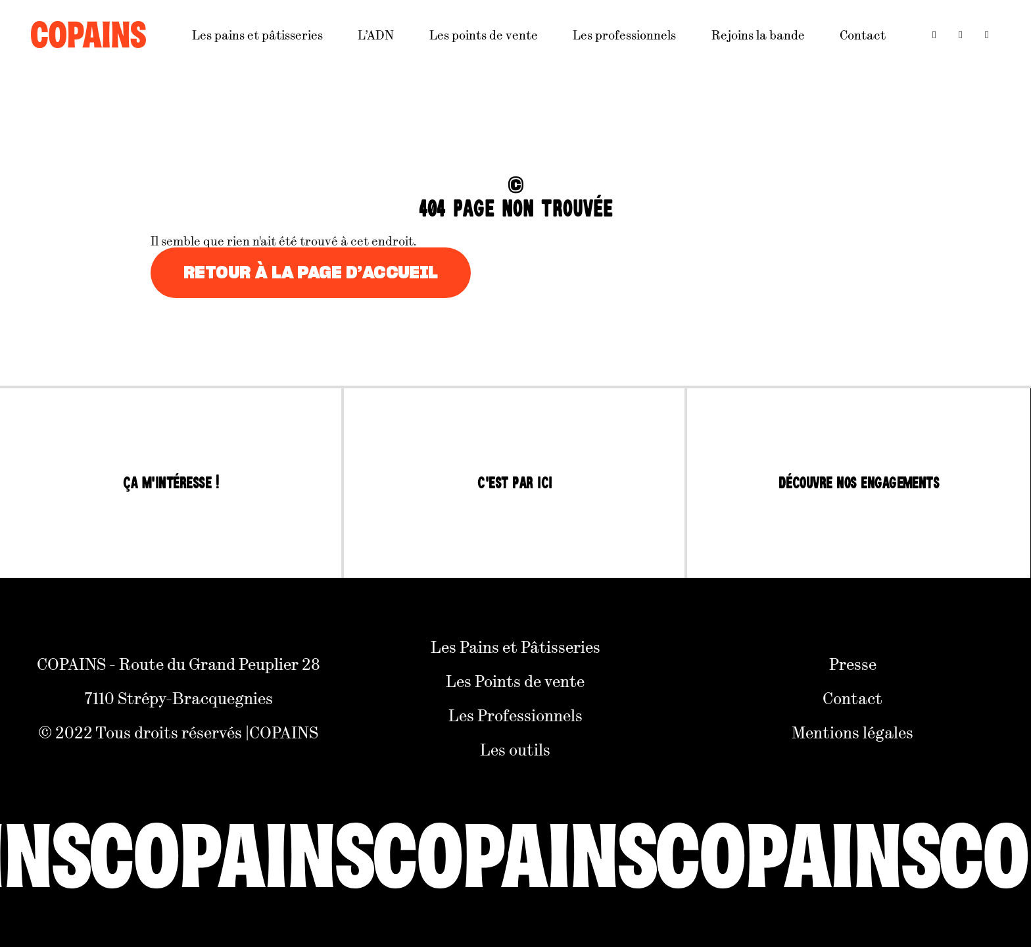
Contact (863, 34)
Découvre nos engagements (859, 483)
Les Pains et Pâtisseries (515, 646)
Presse (852, 663)
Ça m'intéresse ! (171, 483)
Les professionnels (624, 34)
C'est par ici (514, 483)
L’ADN (376, 34)
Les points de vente (483, 34)
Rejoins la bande (758, 34)
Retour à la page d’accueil (310, 273)
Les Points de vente (515, 680)
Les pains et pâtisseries (257, 34)
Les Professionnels (515, 715)
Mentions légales (852, 732)
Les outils (515, 749)
